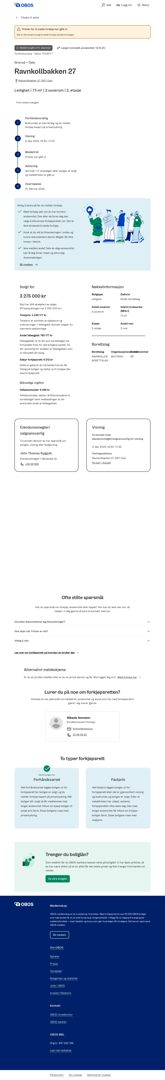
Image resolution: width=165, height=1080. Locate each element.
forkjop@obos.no (83, 728)
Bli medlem (29, 265)
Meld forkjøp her (129, 677)
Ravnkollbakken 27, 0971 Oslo (33, 81)
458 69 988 (32, 464)
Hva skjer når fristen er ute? (82, 631)
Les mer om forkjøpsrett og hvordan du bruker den (46, 652)
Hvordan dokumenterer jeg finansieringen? (82, 622)
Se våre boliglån (57, 878)
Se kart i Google (101, 462)
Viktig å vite (82, 641)
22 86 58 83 (80, 734)
